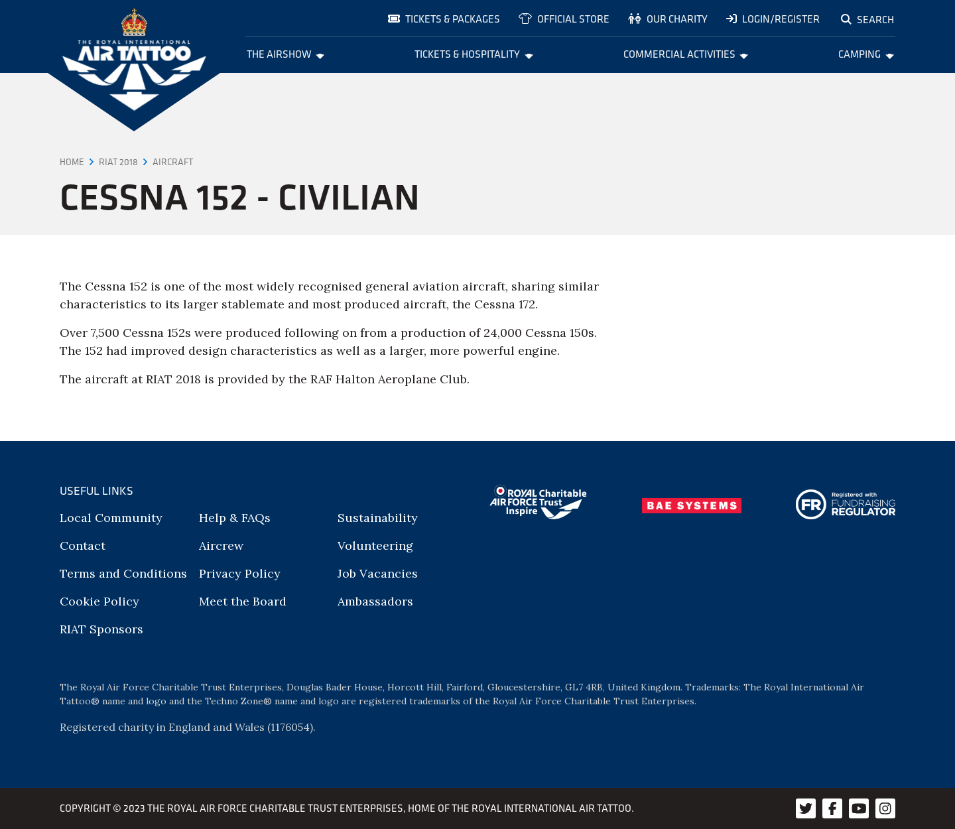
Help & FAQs (235, 517)
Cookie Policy (99, 601)
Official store (564, 18)
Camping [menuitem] (866, 53)
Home (72, 162)
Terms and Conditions (123, 573)
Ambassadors (375, 601)
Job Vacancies (378, 573)
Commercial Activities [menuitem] (686, 53)
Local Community (111, 517)
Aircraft (173, 162)
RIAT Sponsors (101, 629)
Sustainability (378, 517)
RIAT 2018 (118, 162)
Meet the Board (242, 601)
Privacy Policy (240, 573)
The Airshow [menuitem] (286, 53)
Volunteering (375, 545)
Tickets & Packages (444, 18)
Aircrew (221, 545)
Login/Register (773, 18)
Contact (82, 545)
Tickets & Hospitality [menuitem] (473, 53)
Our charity (668, 18)
